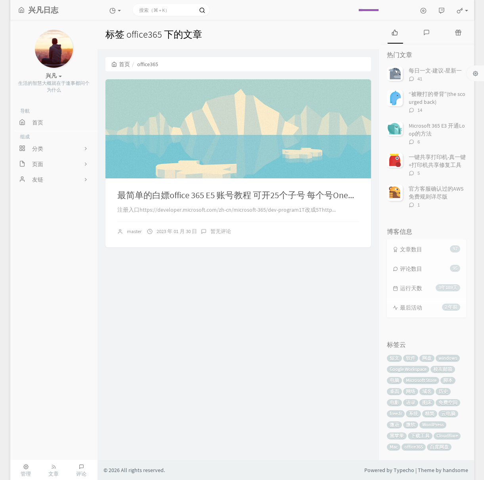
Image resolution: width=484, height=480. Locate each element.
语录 (410, 402)
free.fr (396, 414)
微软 (410, 425)
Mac (394, 447)
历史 (443, 391)
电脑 (394, 380)
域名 (427, 391)
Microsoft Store (421, 380)
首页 (120, 64)
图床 (427, 402)
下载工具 (420, 436)
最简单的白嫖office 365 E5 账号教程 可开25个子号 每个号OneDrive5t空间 (254, 195)
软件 (410, 358)
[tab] (395, 32)
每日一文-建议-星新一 (435, 70)
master (134, 231)
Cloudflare (447, 436)
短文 (394, 358)
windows (447, 358)
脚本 (448, 380)
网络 (410, 391)
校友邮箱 (442, 369)
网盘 (427, 358)
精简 (429, 414)
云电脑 (448, 414)
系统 (413, 414)
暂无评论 (220, 231)
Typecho (404, 470)
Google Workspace (408, 369)
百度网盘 (439, 447)
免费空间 (447, 402)
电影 (394, 402)
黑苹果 (397, 436)
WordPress (433, 425)
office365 (413, 447)
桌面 (394, 391)
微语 (394, 425)
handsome (455, 470)
